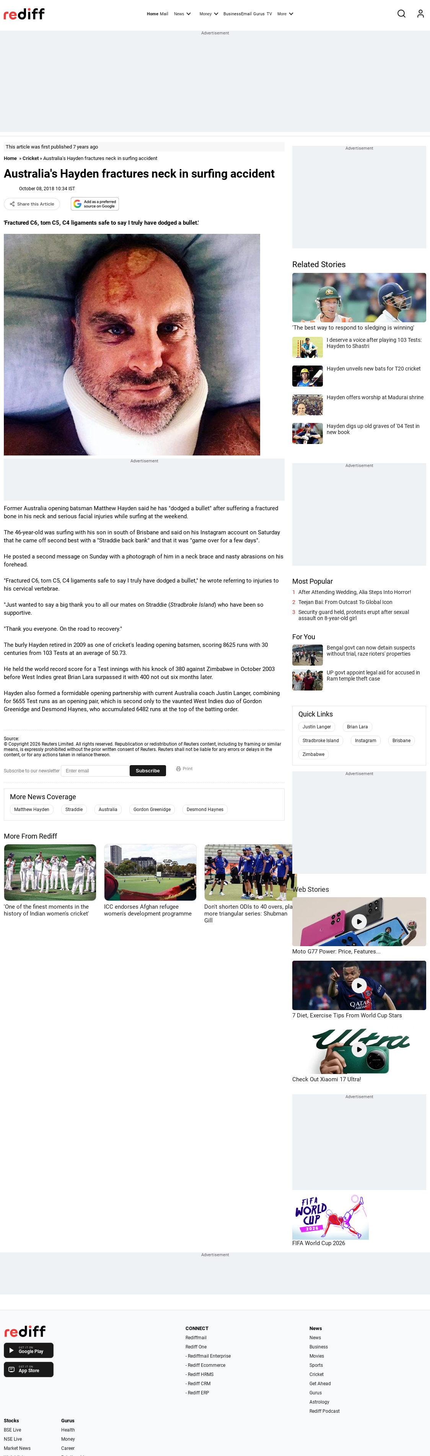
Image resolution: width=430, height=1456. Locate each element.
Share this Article (32, 204)
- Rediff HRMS (199, 1374)
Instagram (365, 740)
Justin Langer (317, 727)
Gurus (259, 13)
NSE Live (13, 1439)
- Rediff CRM (198, 1383)
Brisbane (401, 740)
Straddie (74, 809)
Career (68, 1448)
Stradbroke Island (321, 740)
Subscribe (148, 771)
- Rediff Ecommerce (205, 1365)
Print (184, 769)
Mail (164, 13)
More (285, 13)
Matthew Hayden (31, 809)
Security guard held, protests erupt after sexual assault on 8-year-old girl (353, 615)
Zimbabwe (313, 754)
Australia (108, 809)
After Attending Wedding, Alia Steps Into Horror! (354, 592)
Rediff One (196, 1347)
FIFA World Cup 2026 (318, 1243)
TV (269, 13)
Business (318, 1347)
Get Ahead (320, 1383)
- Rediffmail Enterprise (208, 1356)
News (182, 13)
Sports (316, 1365)
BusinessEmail (237, 13)
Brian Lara (357, 727)
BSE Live (12, 1430)
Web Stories (310, 889)
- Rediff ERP (197, 1393)
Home (152, 13)
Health (68, 1430)
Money (209, 13)
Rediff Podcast (324, 1411)
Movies (316, 1356)
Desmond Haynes (205, 809)
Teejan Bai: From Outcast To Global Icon (345, 602)
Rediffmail (196, 1337)
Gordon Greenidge (152, 809)
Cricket (31, 158)
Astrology (319, 1402)
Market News (17, 1448)
